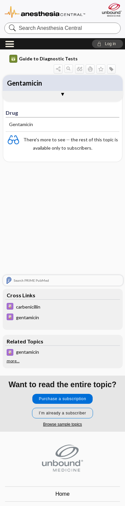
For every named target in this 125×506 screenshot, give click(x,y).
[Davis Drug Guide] (63, 307)
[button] (107, 43)
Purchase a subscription (62, 399)
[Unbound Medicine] (111, 9)
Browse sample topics (62, 424)
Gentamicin (24, 83)
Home (62, 494)
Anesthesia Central (45, 11)
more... (13, 361)
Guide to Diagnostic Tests (43, 59)
